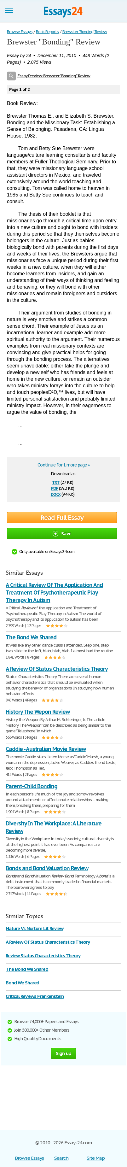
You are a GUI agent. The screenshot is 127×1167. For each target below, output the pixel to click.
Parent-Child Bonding (31, 786)
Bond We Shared (22, 983)
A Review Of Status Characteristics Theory (56, 668)
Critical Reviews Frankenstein (35, 996)
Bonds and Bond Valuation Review (47, 868)
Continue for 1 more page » (63, 465)
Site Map (96, 1158)
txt (56, 481)
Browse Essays (29, 1158)
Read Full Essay (62, 517)
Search (61, 1158)
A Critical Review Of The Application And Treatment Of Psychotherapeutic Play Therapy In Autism (54, 592)
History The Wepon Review (38, 711)
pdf (54, 487)
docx (56, 493)
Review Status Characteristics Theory (43, 956)
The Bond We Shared (31, 637)
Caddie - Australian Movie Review (46, 749)
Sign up (64, 1053)
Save (62, 534)
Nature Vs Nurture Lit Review (34, 928)
